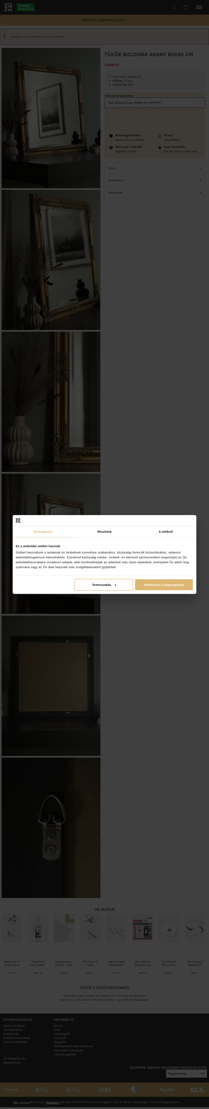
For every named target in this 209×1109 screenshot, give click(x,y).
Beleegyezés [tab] (43, 531)
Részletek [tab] (104, 531)
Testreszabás (104, 584)
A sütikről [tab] (166, 531)
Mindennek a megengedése (164, 584)
